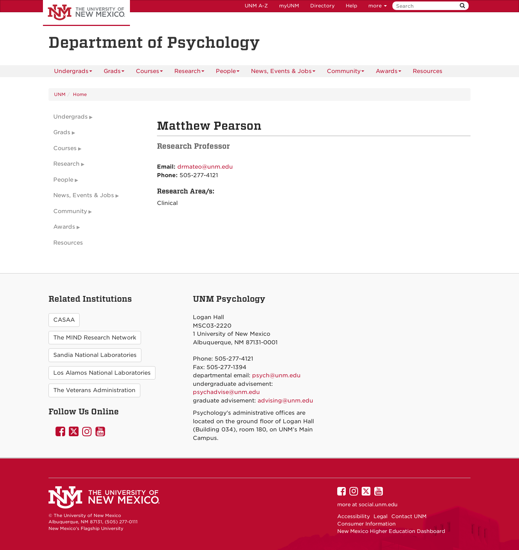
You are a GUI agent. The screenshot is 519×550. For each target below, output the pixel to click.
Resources (427, 71)
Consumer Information (366, 524)
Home (80, 94)
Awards (388, 72)
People (228, 72)
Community (345, 72)
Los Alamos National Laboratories (102, 373)
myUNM (289, 6)
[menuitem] (427, 71)
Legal (381, 516)
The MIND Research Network (94, 337)
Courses (149, 72)
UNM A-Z (256, 6)
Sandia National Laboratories (95, 355)
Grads (114, 72)
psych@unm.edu (276, 375)
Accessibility (353, 516)
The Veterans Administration (94, 390)
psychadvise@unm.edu (226, 392)
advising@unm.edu (285, 400)
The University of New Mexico (86, 13)
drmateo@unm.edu (205, 166)
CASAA (64, 320)
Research (189, 72)
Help (351, 6)
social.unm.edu (378, 504)
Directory (322, 6)
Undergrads (73, 72)
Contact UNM (408, 516)
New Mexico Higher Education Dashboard (391, 531)
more (377, 6)
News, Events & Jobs (283, 72)
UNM (60, 94)
